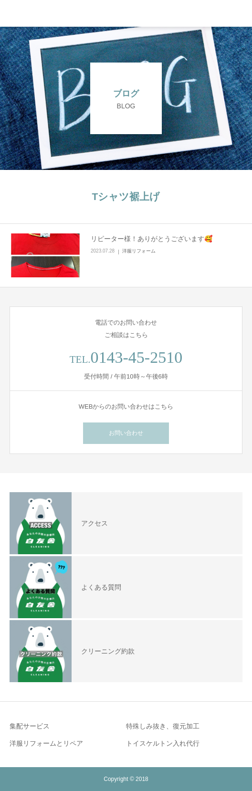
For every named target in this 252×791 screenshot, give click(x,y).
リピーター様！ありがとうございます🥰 (151, 239)
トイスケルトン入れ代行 (163, 743)
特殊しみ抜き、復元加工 (163, 726)
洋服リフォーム (139, 250)
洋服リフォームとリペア (46, 743)
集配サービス (30, 726)
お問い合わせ (126, 433)
